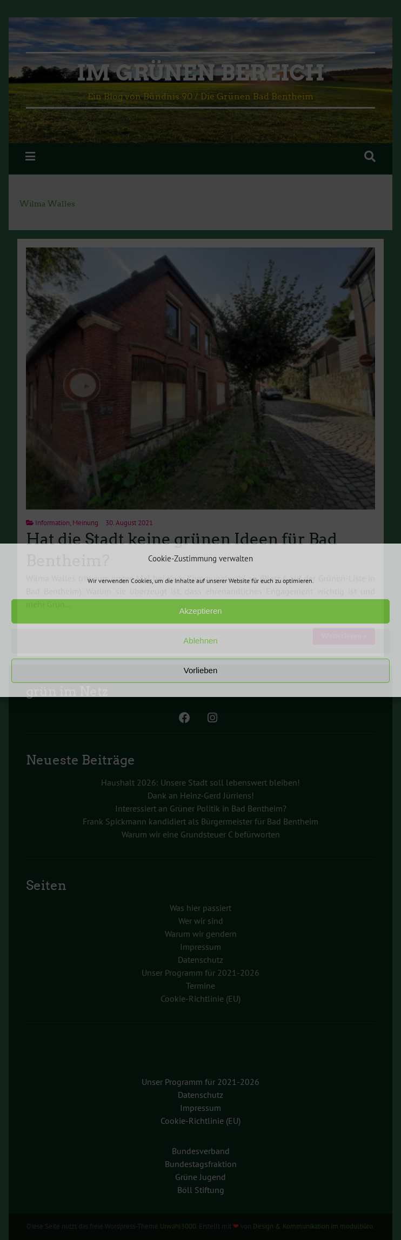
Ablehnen (200, 640)
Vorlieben (201, 670)
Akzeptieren (200, 610)
